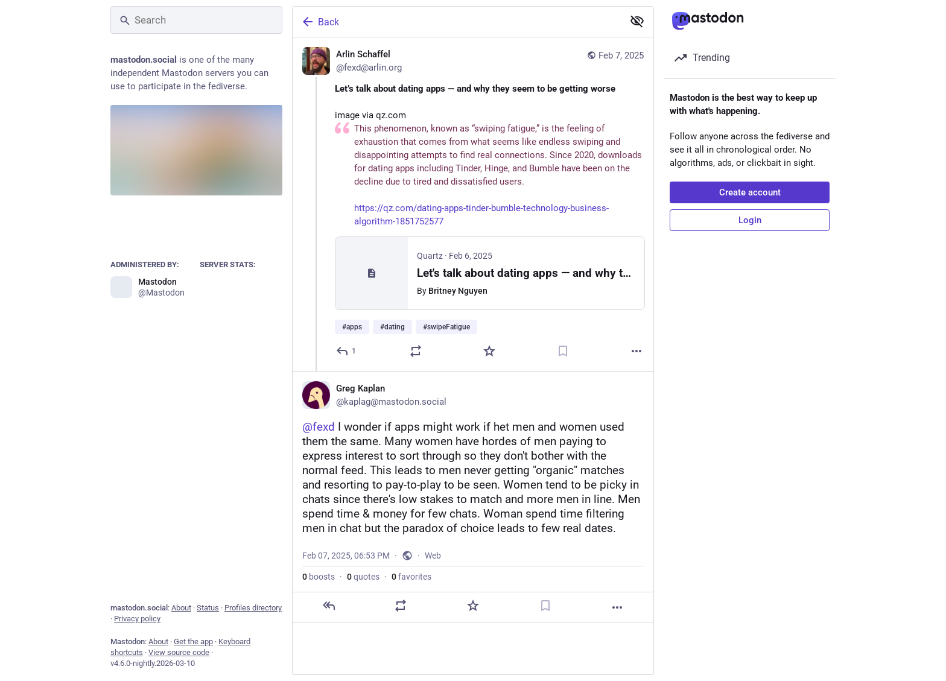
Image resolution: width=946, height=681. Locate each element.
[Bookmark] (563, 351)
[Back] (457, 22)
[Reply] (346, 351)
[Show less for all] (637, 21)
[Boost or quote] (415, 351)
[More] (636, 351)
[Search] (196, 20)
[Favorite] (489, 351)
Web (433, 555)
